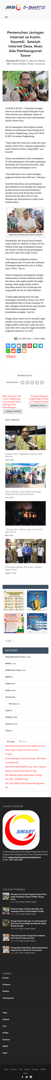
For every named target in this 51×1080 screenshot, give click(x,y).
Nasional (8, 697)
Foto (4, 1026)
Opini (7, 710)
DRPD (8, 677)
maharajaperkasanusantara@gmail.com (24, 857)
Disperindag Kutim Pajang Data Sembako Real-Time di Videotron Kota (28, 937)
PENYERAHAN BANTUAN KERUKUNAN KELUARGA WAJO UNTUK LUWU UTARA (25, 750)
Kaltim (8, 684)
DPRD (8, 664)
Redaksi (6, 991)
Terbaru (30, 64)
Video (7, 731)
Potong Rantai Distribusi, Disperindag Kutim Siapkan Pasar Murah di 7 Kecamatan (29, 949)
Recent (24, 741)
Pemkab (22, 64)
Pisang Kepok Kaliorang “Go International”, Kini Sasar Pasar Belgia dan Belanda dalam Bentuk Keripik (29, 923)
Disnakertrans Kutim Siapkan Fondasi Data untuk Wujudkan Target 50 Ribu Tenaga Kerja (29, 896)
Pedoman (6, 985)
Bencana (12, 704)
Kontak (6, 978)
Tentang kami (8, 998)
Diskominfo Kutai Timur (15, 657)
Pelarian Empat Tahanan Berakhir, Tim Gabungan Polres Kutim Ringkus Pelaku (27, 910)
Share (15, 356)
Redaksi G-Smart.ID (28, 61)
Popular (12, 742)
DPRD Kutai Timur (13, 670)
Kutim (15, 64)
